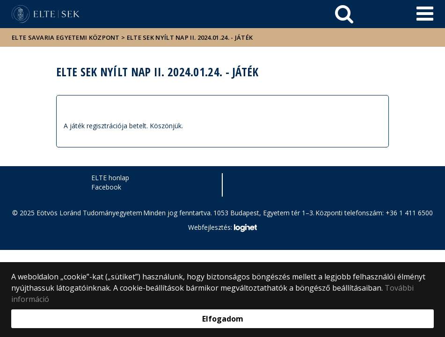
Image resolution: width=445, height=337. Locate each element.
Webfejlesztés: (222, 228)
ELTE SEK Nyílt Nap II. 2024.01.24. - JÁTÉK (190, 37)
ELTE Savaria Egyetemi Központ (66, 37)
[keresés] (344, 14)
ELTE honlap (110, 177)
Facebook (106, 187)
